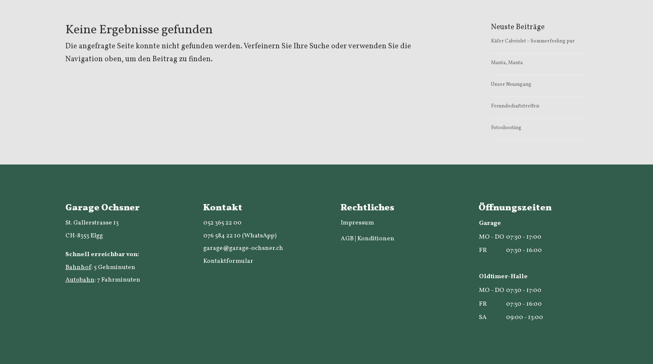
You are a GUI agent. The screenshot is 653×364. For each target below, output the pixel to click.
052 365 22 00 (222, 223)
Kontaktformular (228, 261)
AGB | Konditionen (367, 238)
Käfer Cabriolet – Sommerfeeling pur (533, 41)
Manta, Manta (507, 63)
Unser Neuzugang (511, 84)
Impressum (357, 223)
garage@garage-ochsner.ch (243, 248)
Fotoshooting (506, 128)
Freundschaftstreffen (515, 106)
